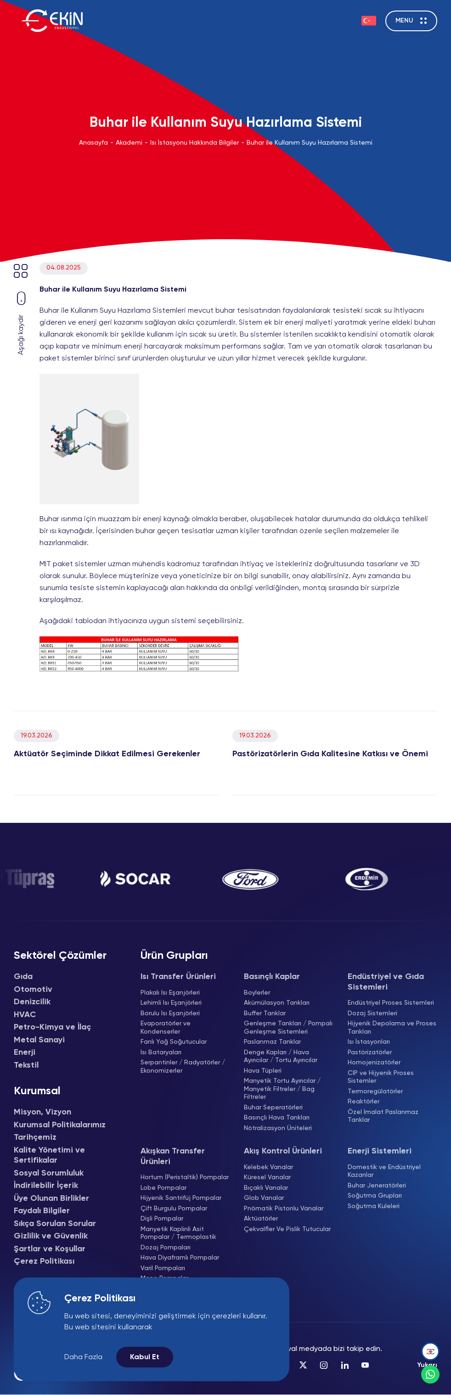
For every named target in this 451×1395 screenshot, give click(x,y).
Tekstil (26, 1065)
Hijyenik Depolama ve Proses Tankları (392, 1027)
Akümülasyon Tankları (277, 1003)
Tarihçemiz (35, 1137)
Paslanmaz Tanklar (272, 1042)
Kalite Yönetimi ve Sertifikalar (49, 1155)
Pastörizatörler (370, 1052)
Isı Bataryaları (161, 1052)
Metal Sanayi (39, 1040)
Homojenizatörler (374, 1062)
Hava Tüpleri (263, 1071)
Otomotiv (33, 989)
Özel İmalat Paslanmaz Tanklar (383, 1116)
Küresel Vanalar (267, 1177)
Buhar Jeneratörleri (377, 1185)
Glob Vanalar (264, 1198)
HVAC (25, 1015)
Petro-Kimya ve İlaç (52, 1027)
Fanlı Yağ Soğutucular (174, 1042)
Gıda (23, 977)
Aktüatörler (261, 1218)
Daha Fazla (83, 1357)
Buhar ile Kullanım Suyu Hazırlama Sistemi (309, 143)
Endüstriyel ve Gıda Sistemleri (386, 982)
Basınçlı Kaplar (272, 977)
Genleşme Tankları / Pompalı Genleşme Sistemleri (288, 1027)
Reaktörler (363, 1101)
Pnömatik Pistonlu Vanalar (283, 1208)
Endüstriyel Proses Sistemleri (391, 1003)
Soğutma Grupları (375, 1195)
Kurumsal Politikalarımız (60, 1125)
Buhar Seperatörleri (273, 1107)
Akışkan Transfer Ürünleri (173, 1156)
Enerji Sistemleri (380, 1151)
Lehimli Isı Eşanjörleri (171, 1003)
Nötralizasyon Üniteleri (278, 1128)
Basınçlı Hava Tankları (277, 1117)
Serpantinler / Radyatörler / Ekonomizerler (183, 1066)
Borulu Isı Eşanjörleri (170, 1013)
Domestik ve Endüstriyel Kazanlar (384, 1171)
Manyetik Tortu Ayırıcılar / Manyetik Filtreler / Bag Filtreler (282, 1089)
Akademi (129, 143)
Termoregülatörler (375, 1091)
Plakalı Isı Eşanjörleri (170, 993)
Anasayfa (93, 143)
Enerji (24, 1052)
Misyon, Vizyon (42, 1112)
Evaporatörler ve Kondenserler (166, 1027)
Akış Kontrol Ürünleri (283, 1151)
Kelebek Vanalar (268, 1167)
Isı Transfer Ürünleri (178, 977)
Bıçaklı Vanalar (266, 1188)
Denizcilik (32, 1002)
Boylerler (257, 993)
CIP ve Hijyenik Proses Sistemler (381, 1077)
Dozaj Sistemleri (372, 1013)
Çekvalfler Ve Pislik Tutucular (287, 1229)
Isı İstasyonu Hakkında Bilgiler (194, 143)
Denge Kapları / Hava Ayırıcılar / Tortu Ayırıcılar (280, 1056)
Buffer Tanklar (265, 1013)
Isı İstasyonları (369, 1042)
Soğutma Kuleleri (374, 1206)
